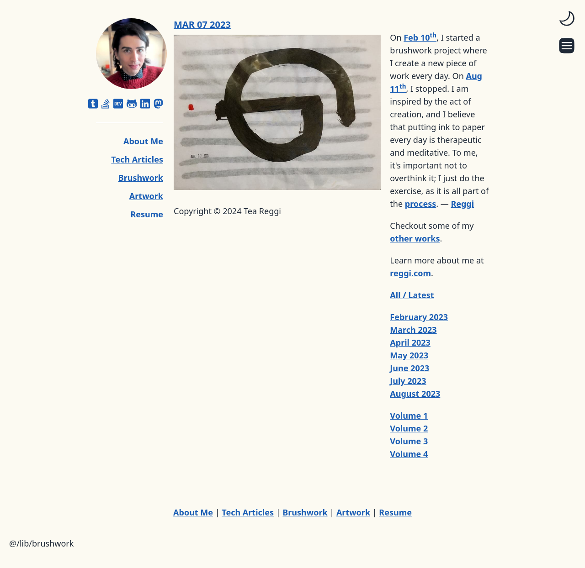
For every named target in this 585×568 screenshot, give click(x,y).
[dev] (118, 103)
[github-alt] (132, 103)
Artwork (146, 195)
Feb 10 (420, 37)
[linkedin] (145, 103)
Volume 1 (409, 415)
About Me (143, 141)
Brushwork (140, 177)
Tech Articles (137, 159)
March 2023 (413, 329)
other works (415, 238)
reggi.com (410, 273)
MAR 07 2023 (202, 24)
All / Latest (412, 294)
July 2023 (408, 380)
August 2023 (415, 393)
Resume (146, 214)
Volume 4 (409, 453)
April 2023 (410, 342)
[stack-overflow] (105, 103)
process (420, 203)
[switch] (567, 18)
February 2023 (419, 316)
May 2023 (409, 355)
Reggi (462, 203)
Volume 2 (409, 428)
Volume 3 (409, 441)
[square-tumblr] (93, 103)
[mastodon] (158, 103)
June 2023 (409, 368)
